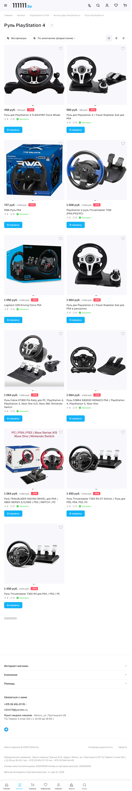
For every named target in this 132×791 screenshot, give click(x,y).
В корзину (13, 129)
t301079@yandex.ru (16, 709)
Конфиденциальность (100, 747)
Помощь (9, 683)
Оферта (122, 747)
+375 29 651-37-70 (14, 704)
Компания (10, 674)
